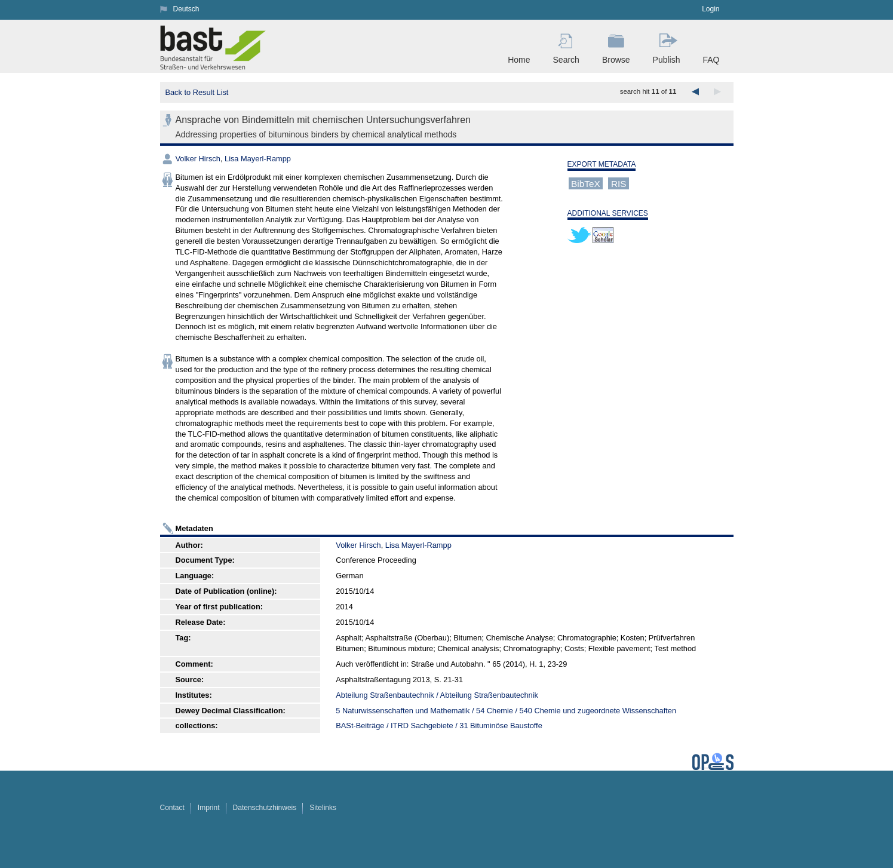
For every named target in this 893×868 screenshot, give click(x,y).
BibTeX (585, 183)
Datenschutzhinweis (265, 807)
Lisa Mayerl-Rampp (258, 158)
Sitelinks (322, 807)
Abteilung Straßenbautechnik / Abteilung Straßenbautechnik (437, 695)
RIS (619, 183)
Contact (172, 807)
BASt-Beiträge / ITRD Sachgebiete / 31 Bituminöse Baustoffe (439, 725)
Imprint (209, 807)
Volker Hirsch (198, 158)
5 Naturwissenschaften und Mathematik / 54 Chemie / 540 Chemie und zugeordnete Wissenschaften (506, 710)
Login (710, 9)
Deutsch (186, 9)
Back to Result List (196, 92)
